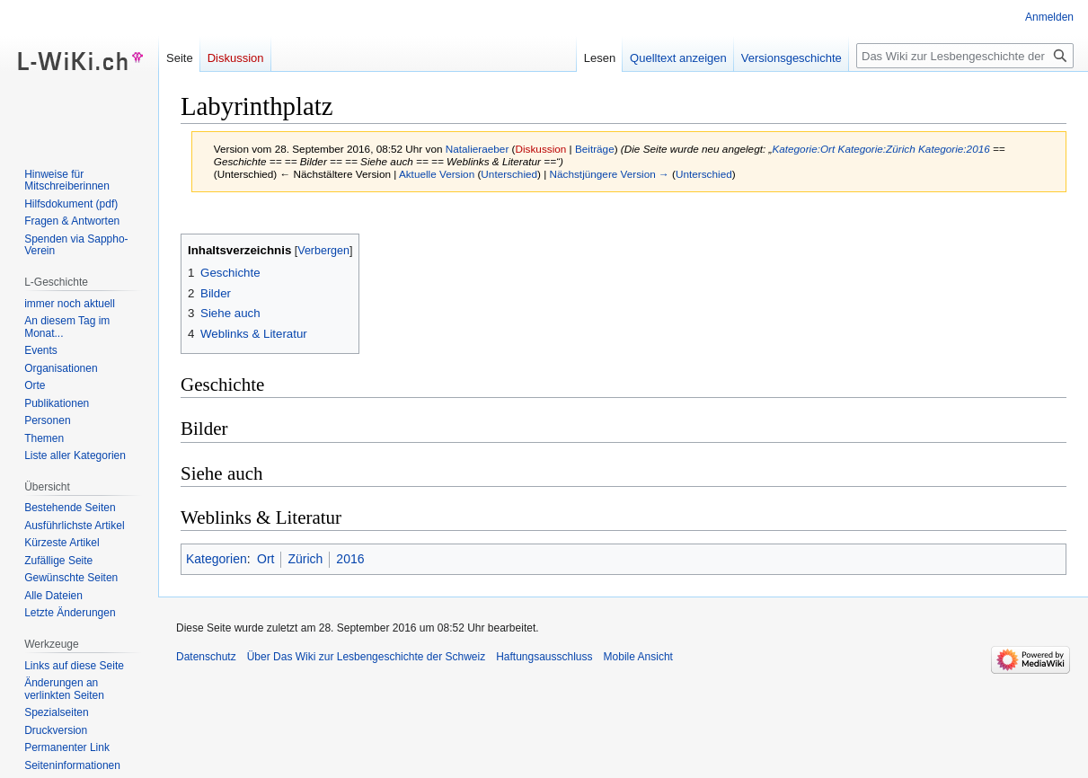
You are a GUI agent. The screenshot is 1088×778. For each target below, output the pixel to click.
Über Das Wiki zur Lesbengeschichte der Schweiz (366, 656)
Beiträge (595, 149)
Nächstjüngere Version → (609, 174)
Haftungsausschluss (544, 656)
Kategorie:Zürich (877, 149)
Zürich (305, 559)
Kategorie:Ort (803, 149)
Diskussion (541, 149)
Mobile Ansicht (638, 656)
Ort (265, 559)
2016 (350, 559)
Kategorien (216, 559)
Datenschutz (206, 656)
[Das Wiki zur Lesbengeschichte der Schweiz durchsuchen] (965, 55)
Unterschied (509, 174)
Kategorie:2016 (954, 149)
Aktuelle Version (436, 174)
